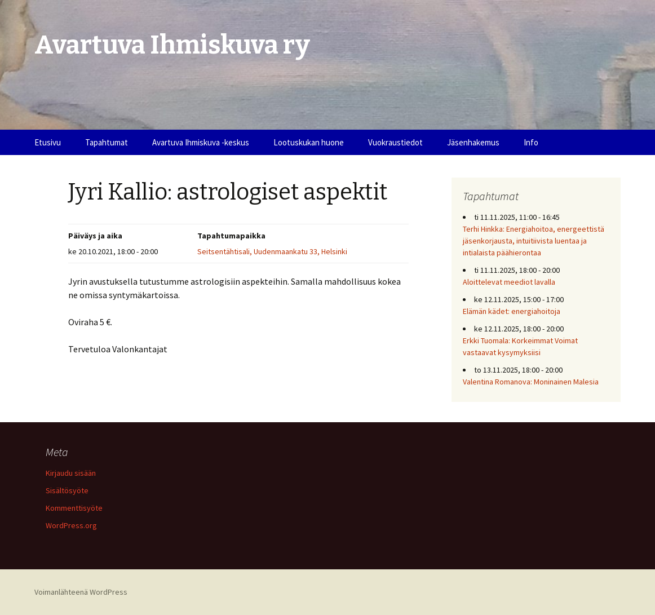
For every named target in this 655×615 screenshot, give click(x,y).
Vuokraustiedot (395, 142)
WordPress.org (71, 525)
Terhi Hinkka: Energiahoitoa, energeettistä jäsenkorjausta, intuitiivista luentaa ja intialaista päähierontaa (533, 241)
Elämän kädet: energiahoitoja (511, 311)
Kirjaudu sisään (71, 473)
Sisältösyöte (67, 490)
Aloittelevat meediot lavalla (509, 282)
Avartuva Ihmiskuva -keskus (200, 142)
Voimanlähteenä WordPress (80, 592)
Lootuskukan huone (308, 142)
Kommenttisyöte (74, 508)
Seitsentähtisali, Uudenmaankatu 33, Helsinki (272, 251)
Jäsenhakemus (473, 142)
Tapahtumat (106, 142)
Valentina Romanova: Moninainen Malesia (531, 382)
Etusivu (47, 142)
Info (531, 142)
